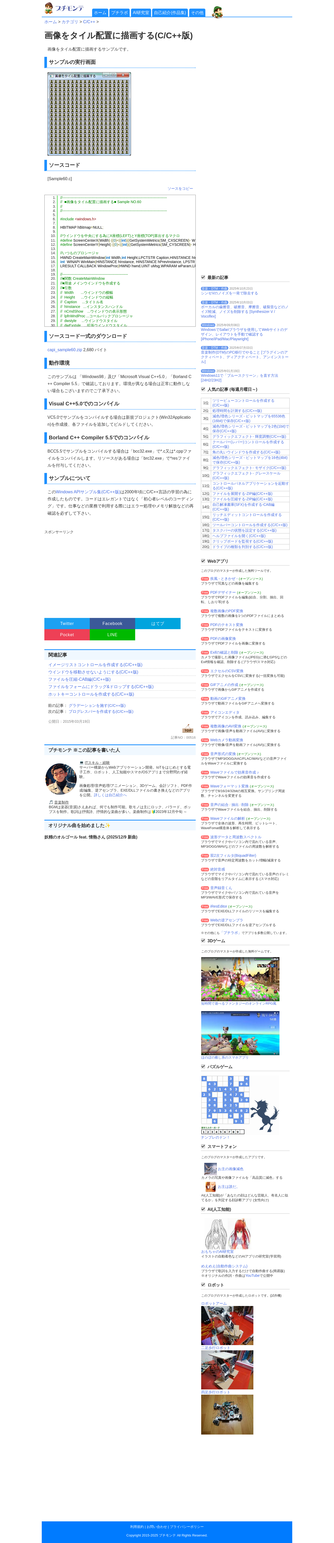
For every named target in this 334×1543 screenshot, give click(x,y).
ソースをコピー (180, 188)
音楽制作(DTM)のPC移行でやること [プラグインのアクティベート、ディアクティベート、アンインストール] (245, 357)
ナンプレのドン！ (215, 1137)
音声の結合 (219, 805)
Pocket (67, 635)
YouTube (252, 1275)
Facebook (113, 623)
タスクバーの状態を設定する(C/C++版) (244, 530)
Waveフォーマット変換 (229, 786)
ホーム (100, 12)
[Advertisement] (119, 571)
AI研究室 (141, 12)
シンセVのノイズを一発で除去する (229, 293)
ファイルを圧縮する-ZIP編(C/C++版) (242, 499)
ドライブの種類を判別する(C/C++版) (242, 547)
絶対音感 (217, 869)
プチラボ (119, 12)
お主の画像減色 (230, 1169)
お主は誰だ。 (229, 1186)
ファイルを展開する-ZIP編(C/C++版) (242, 493)
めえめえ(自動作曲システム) (224, 1266)
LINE (113, 635)
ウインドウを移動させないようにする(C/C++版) (93, 672)
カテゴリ (70, 22)
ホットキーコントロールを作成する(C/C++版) (91, 694)
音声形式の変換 (223, 754)
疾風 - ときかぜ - (224, 578)
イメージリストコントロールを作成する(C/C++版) (95, 665)
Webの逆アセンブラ (226, 920)
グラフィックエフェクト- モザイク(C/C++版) (249, 468)
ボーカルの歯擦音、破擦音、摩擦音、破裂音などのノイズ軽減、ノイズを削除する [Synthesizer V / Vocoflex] (245, 311)
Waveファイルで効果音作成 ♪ (234, 772)
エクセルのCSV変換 (226, 671)
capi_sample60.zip (64, 350)
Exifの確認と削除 (224, 652)
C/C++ (89, 22)
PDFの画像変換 (223, 638)
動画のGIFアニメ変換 (228, 698)
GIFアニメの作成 (224, 685)
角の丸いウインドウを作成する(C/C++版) (246, 452)
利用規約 (137, 1527)
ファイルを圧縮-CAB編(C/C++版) (79, 679)
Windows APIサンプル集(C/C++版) (88, 492)
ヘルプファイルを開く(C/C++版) (239, 536)
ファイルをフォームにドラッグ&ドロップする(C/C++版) (101, 686)
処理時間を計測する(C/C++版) (237, 411)
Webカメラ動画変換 (226, 740)
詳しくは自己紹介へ (110, 795)
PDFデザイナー (223, 592)
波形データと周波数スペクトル (235, 837)
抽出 (235, 805)
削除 (245, 805)
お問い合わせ (157, 1527)
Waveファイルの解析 (227, 818)
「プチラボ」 (231, 933)
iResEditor (218, 906)
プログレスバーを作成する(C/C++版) (101, 711)
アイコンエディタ (225, 712)
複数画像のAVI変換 (226, 726)
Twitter (67, 623)
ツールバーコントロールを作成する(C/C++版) (250, 525)
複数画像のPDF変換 (226, 611)
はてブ (157, 623)
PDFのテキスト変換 (226, 625)
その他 (197, 12)
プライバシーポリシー (187, 1527)
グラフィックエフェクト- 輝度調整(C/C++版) (249, 436)
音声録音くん (221, 888)
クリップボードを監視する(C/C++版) (242, 541)
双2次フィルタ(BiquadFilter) (233, 855)
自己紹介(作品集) (170, 12)
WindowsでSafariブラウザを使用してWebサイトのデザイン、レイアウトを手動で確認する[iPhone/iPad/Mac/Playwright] (244, 334)
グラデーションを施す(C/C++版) (97, 705)
